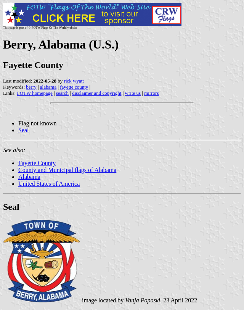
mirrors (151, 93)
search (62, 93)
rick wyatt (74, 81)
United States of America (49, 183)
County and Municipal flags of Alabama (67, 170)
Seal (23, 130)
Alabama (29, 177)
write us (133, 93)
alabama (48, 87)
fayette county (74, 87)
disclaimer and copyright (96, 93)
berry (31, 87)
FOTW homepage (34, 93)
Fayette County (37, 163)
